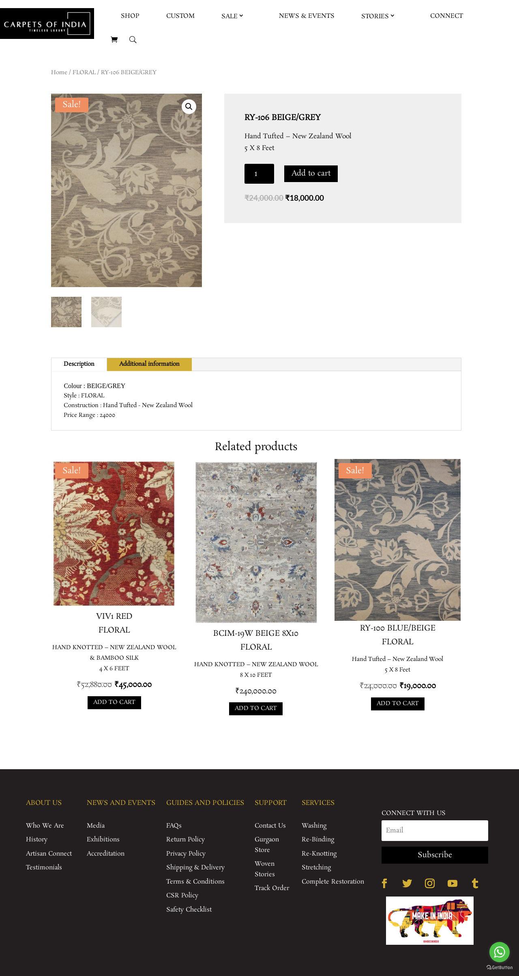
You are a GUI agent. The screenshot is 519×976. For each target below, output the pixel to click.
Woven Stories (265, 869)
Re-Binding (318, 839)
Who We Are (45, 826)
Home (59, 73)
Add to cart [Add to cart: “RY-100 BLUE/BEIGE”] (398, 703)
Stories (375, 16)
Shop (130, 16)
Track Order (272, 888)
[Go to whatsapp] (499, 952)
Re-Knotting (319, 853)
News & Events (307, 16)
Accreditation (105, 853)
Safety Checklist (189, 909)
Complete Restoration (333, 881)
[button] (189, 106)
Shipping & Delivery (195, 867)
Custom (180, 16)
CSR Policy (182, 895)
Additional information (149, 364)
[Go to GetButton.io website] (500, 967)
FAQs (174, 826)
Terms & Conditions (195, 881)
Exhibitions (103, 839)
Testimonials (44, 867)
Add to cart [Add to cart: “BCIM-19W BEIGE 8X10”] (256, 708)
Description (79, 364)
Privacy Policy (186, 853)
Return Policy (185, 839)
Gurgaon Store (267, 844)
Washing (314, 826)
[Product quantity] (259, 174)
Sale (229, 16)
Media (96, 826)
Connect (446, 16)
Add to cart (311, 173)
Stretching (316, 867)
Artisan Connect (49, 853)
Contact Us (270, 826)
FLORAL (84, 73)
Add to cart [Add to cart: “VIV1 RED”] (114, 702)
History (36, 839)
